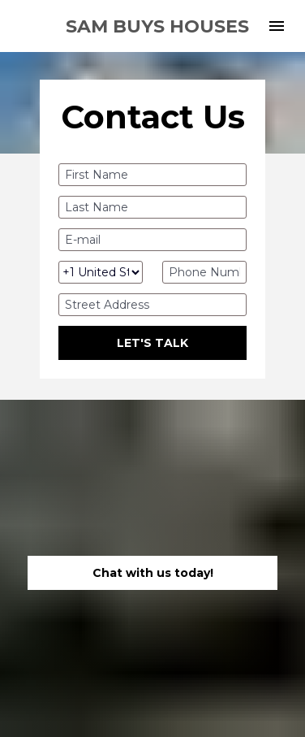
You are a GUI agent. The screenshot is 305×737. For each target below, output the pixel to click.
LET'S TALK (152, 343)
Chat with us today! (152, 565)
